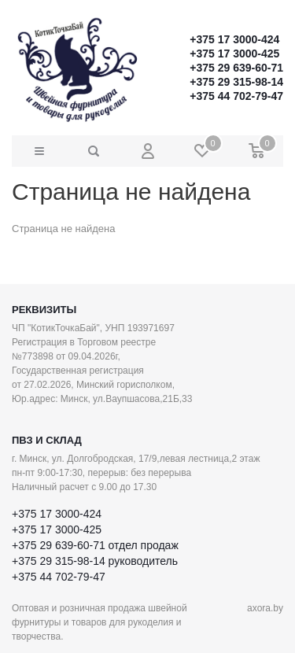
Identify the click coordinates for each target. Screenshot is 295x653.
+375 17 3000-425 (234, 53)
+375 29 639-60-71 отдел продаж (95, 545)
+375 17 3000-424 (234, 39)
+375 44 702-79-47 (236, 96)
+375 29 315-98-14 (236, 82)
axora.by (265, 608)
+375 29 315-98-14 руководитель (95, 561)
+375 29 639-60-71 (236, 67)
